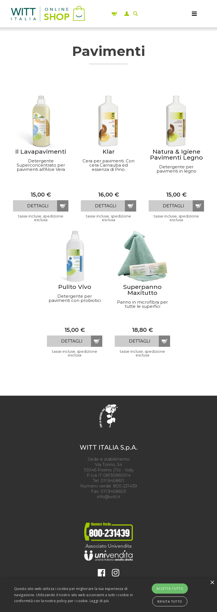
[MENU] (194, 13)
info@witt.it (108, 496)
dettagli (38, 205)
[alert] (108, 595)
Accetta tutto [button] (170, 588)
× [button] (212, 583)
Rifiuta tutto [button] (169, 601)
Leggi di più (99, 600)
